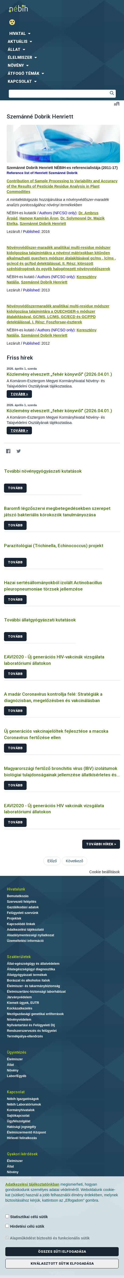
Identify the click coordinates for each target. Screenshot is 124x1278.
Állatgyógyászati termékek (27, 975)
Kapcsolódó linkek (21, 924)
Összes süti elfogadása (62, 1252)
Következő (74, 861)
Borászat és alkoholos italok (28, 980)
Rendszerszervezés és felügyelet (32, 1031)
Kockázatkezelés (19, 1008)
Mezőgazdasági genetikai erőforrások (35, 1014)
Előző (52, 861)
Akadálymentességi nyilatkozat (30, 935)
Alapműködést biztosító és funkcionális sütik (47, 1238)
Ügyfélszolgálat (18, 1121)
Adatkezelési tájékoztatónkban (32, 1184)
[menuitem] (62, 34)
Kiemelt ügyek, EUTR (23, 1003)
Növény (12, 1070)
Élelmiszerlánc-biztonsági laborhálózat (36, 991)
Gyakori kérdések (22, 1154)
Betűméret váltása (116, 103)
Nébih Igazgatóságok (23, 1099)
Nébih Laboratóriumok (24, 1104)
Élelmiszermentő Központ (26, 1132)
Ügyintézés (16, 1052)
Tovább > (19, 394)
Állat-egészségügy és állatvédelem (33, 964)
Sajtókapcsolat (18, 1116)
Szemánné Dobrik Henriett (43, 223)
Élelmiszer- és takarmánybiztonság (33, 986)
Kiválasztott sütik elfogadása (62, 1263)
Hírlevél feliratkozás (22, 1138)
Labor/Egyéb (16, 1076)
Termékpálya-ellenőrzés (25, 1036)
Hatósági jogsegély (21, 1127)
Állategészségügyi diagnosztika (31, 969)
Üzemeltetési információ (25, 941)
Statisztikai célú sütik (26, 1216)
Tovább (15, 488)
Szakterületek (19, 957)
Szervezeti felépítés (21, 902)
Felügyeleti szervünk (22, 913)
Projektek (14, 918)
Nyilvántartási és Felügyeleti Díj (31, 1025)
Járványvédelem (19, 997)
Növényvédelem (19, 1019)
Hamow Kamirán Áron (38, 218)
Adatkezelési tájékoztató (25, 929)
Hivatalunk (16, 889)
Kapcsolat (15, 1092)
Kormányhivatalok (21, 1110)
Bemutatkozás (17, 896)
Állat (10, 1065)
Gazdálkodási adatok (23, 907)
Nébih (31, 8)
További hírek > (101, 844)
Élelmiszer (15, 1059)
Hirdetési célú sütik (24, 1226)
